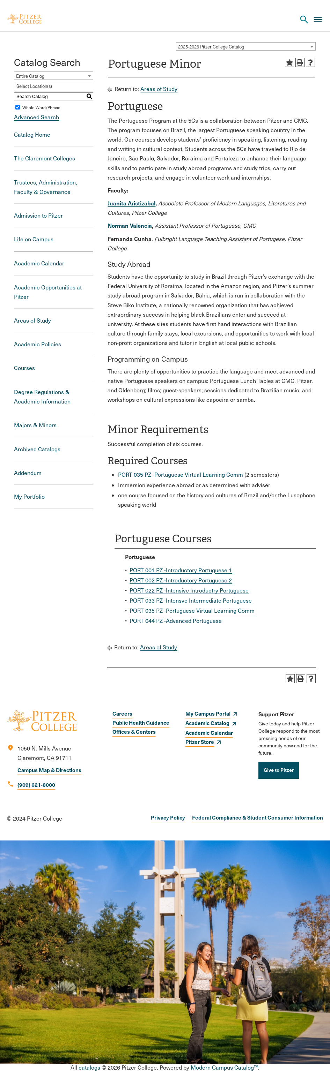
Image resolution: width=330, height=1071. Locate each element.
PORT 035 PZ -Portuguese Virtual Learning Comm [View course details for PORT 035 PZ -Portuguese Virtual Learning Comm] (180, 474)
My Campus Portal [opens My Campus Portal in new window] (207, 713)
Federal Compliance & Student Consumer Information (257, 817)
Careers (122, 713)
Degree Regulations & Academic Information (42, 396)
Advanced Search (36, 117)
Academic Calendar (39, 263)
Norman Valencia (130, 225)
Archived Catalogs (37, 449)
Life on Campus (33, 239)
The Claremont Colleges (44, 158)
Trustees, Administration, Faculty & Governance (45, 187)
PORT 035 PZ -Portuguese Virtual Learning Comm (192, 610)
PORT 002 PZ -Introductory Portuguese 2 (181, 580)
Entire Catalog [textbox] (30, 76)
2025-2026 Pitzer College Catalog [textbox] (211, 47)
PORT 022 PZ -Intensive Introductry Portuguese (189, 590)
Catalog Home (32, 134)
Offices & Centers (134, 731)
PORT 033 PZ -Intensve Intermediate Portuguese (191, 600)
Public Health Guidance (140, 722)
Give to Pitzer (279, 769)
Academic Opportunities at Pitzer (48, 292)
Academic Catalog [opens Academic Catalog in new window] (207, 722)
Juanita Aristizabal (131, 203)
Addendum (28, 472)
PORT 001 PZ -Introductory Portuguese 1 (181, 570)
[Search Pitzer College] (304, 19)
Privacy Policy (168, 817)
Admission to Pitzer (38, 215)
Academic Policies (37, 344)
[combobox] (246, 46)
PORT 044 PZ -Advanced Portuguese (176, 620)
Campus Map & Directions (49, 770)
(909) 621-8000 (36, 784)
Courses (24, 367)
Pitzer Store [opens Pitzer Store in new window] (199, 741)
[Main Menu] (318, 19)
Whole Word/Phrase (41, 107)
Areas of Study (32, 320)
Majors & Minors (35, 425)
